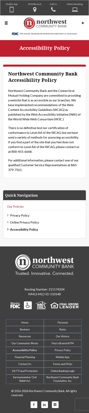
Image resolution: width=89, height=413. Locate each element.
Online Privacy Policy (24, 222)
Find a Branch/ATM (63, 343)
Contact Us (24, 364)
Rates (62, 329)
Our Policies (15, 206)
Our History (62, 336)
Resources (25, 336)
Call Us (53, 4)
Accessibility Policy (24, 229)
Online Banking (75, 4)
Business (25, 329)
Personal (63, 322)
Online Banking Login (63, 370)
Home (24, 322)
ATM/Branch (34, 4)
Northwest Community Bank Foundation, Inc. (62, 379)
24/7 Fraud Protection (25, 370)
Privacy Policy (19, 215)
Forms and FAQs (62, 364)
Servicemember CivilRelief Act (25, 379)
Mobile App (12, 4)
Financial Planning (25, 357)
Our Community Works (24, 343)
